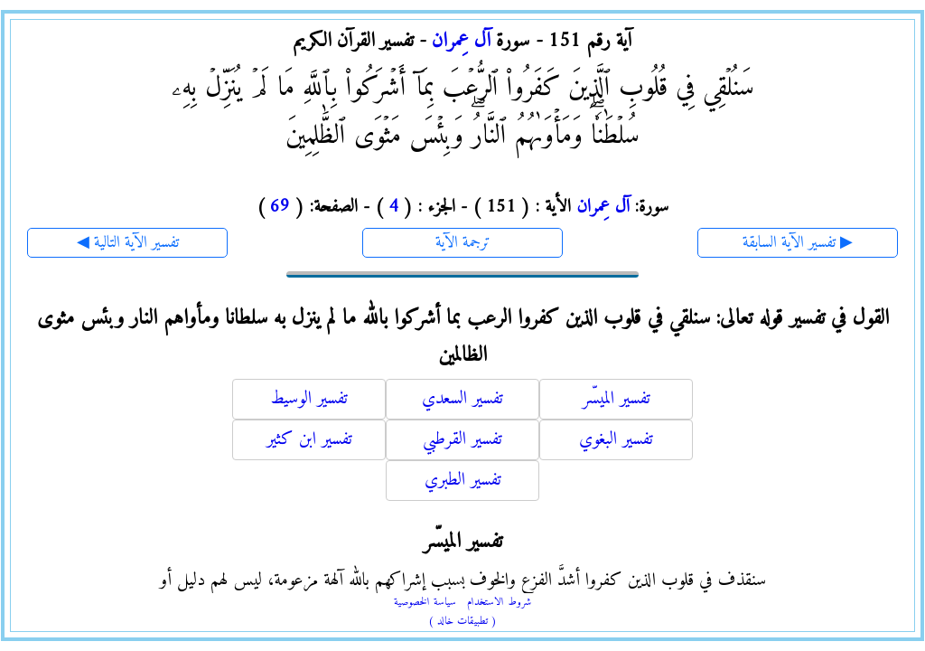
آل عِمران (461, 41)
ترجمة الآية (463, 243)
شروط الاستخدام (499, 602)
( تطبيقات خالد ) (462, 621)
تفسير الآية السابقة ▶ (798, 243)
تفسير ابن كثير (309, 440)
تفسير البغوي (616, 440)
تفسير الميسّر (616, 399)
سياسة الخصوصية (425, 602)
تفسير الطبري (463, 480)
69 (280, 207)
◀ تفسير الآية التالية (128, 243)
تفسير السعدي (462, 399)
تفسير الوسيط (309, 399)
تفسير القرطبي (462, 440)
